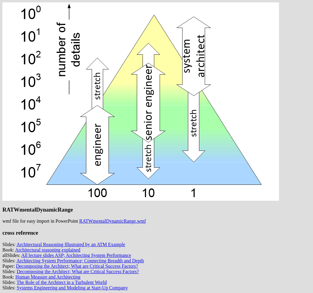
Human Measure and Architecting (47, 276)
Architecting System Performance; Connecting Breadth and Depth (80, 260)
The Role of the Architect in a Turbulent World (62, 282)
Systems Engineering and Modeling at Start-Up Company (72, 287)
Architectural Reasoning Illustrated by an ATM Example (71, 244)
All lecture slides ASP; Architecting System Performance (76, 255)
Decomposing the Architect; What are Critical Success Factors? (77, 266)
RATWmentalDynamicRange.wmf (112, 221)
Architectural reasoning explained (47, 249)
